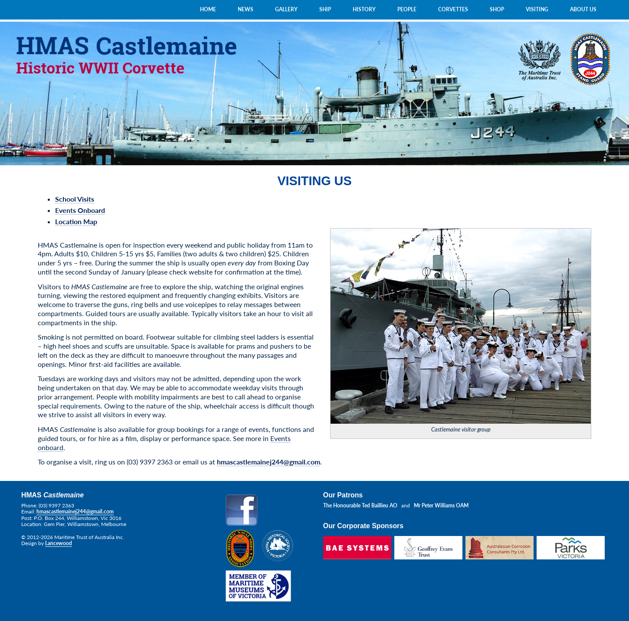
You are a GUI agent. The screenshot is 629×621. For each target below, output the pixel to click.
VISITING (537, 9)
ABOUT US (583, 9)
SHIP (325, 9)
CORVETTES (453, 9)
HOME (208, 9)
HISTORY (364, 9)
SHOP (497, 9)
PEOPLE (406, 9)
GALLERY (286, 9)
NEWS (245, 9)
